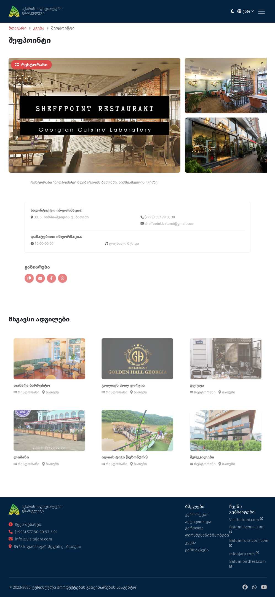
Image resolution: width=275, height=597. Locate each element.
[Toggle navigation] (261, 11)
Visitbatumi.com (246, 519)
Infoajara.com (244, 553)
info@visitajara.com (30, 539)
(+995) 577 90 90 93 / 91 (33, 531)
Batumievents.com (246, 529)
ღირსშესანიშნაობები (204, 535)
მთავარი (17, 28)
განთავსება (197, 549)
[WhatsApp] (254, 587)
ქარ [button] (245, 11)
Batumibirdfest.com (247, 563)
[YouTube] (264, 587)
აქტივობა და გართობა (198, 525)
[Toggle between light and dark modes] (232, 11)
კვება (38, 28)
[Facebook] (245, 587)
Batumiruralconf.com (248, 542)
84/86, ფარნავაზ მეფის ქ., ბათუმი (45, 546)
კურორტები (197, 514)
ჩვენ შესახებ (25, 524)
